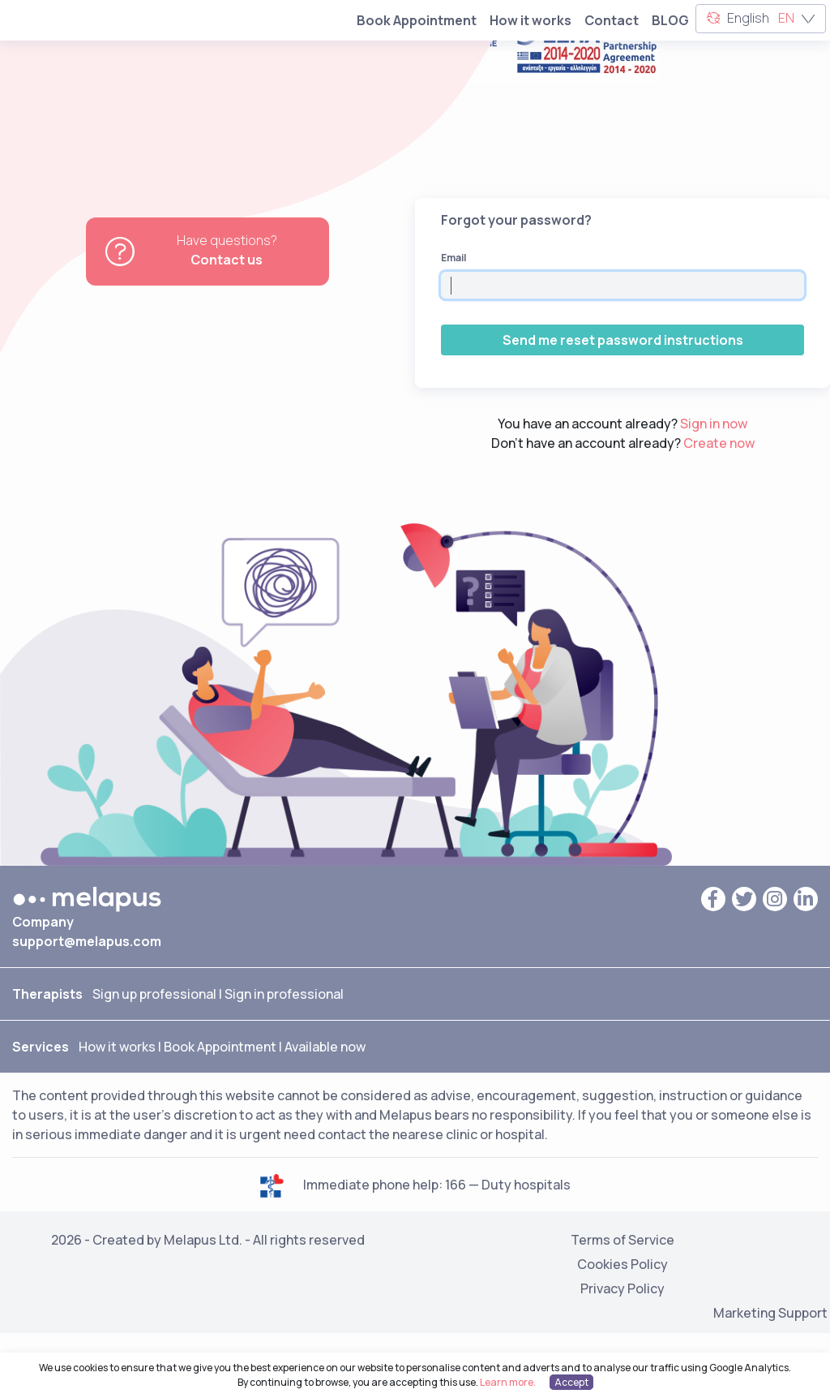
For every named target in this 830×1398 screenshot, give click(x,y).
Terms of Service (622, 1233)
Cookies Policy (622, 1257)
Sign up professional (154, 994)
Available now (325, 1047)
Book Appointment (417, 20)
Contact (611, 20)
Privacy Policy (622, 1282)
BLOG (670, 20)
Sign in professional (284, 994)
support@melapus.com (86, 941)
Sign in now (713, 423)
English (760, 19)
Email (453, 258)
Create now (719, 443)
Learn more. (508, 1382)
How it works (530, 20)
